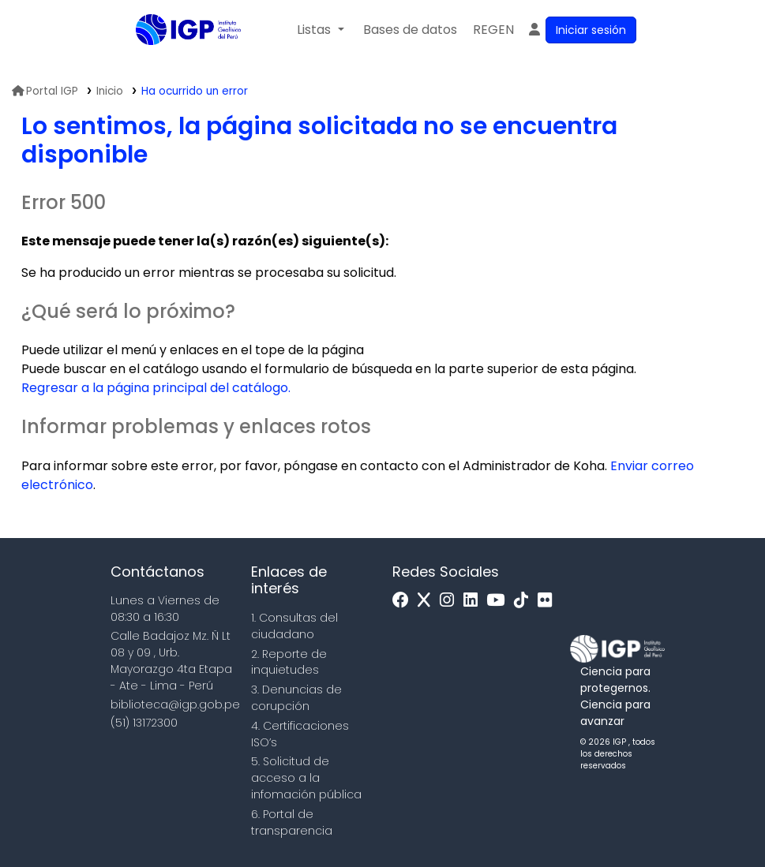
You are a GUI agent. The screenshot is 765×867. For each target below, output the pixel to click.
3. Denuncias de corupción (296, 698)
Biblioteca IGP (175, 61)
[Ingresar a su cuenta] (581, 30)
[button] (320, 30)
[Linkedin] (474, 600)
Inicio (109, 91)
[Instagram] (451, 600)
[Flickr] (549, 600)
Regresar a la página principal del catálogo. (156, 388)
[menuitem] (493, 30)
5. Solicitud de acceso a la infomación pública (306, 777)
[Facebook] (404, 600)
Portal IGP (45, 91)
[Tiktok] (525, 600)
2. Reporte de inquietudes (289, 662)
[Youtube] (499, 600)
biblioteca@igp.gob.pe (175, 704)
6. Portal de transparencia (291, 822)
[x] (428, 600)
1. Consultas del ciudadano (294, 626)
